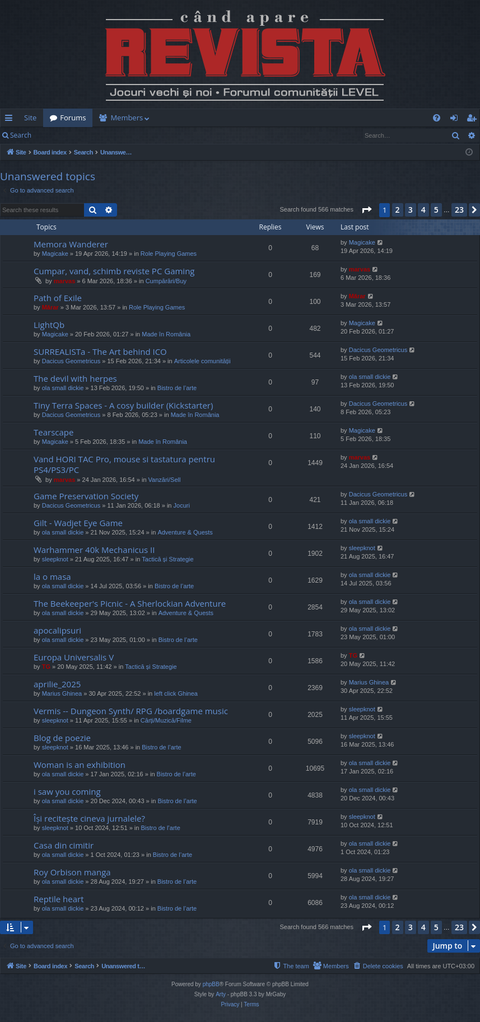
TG (46, 666)
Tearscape (53, 432)
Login (56, 135)
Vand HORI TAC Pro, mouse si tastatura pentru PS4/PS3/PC (124, 464)
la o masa (52, 576)
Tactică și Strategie (167, 559)
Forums (73, 117)
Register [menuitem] (474, 119)
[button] (366, 210)
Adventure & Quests (184, 532)
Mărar (50, 307)
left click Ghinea (176, 693)
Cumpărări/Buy (166, 281)
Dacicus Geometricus (71, 361)
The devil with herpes (75, 378)
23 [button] (459, 209)
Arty (221, 994)
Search (20, 135)
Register (93, 135)
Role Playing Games (169, 253)
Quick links (10, 119)
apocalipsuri (57, 630)
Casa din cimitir (64, 845)
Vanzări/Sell (164, 479)
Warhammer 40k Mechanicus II (94, 549)
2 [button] (397, 209)
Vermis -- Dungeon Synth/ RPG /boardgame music (131, 710)
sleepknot (55, 559)
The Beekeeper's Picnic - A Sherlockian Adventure (130, 603)
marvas (65, 281)
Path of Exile (58, 297)
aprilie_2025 (57, 684)
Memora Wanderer (71, 244)
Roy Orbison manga (72, 872)
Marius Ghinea (62, 693)
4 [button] (423, 209)
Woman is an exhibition (79, 764)
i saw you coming (67, 791)
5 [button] (436, 209)
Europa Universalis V (74, 657)
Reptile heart (59, 898)
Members (126, 117)
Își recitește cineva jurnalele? (89, 818)
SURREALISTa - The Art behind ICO (100, 351)
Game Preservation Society (86, 495)
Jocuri (182, 505)
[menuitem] (262, 118)
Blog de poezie (62, 737)
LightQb (49, 324)
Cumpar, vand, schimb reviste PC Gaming (114, 270)
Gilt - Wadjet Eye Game (78, 522)
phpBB (211, 984)
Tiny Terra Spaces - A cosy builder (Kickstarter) (123, 405)
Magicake (55, 253)
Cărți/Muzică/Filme (166, 720)
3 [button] (410, 209)
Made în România (166, 334)
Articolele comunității (202, 361)
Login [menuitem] (456, 119)
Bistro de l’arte (177, 388)
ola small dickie (63, 388)
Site (30, 117)
